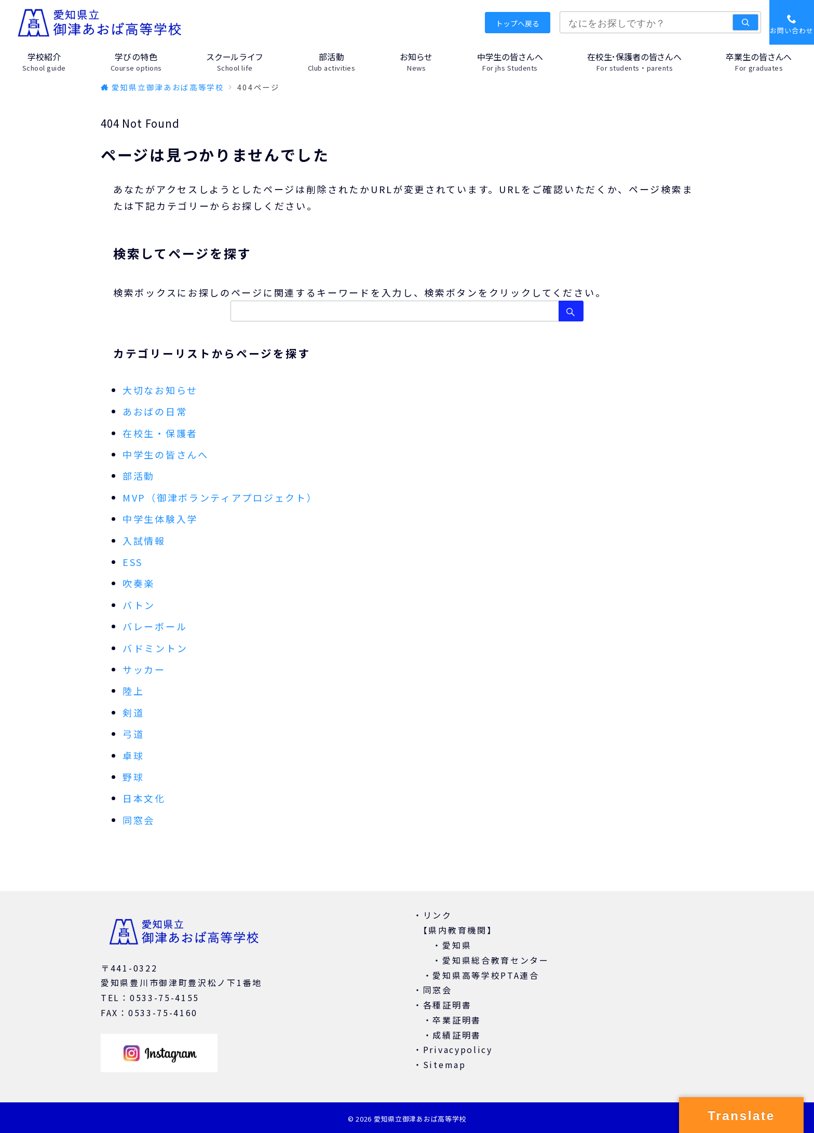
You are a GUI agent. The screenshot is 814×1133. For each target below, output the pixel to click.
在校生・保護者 (160, 433)
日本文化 (144, 798)
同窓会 (139, 820)
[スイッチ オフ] (791, 22)
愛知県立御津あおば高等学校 (420, 1119)
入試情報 (144, 540)
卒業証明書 (456, 1020)
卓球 (133, 755)
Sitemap (444, 1064)
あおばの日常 (155, 411)
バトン (139, 605)
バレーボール (155, 626)
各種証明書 (447, 1005)
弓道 (133, 733)
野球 (133, 777)
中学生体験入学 (160, 518)
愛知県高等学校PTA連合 (485, 975)
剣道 (133, 712)
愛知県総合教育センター (495, 960)
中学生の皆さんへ (166, 454)
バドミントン (155, 648)
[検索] (745, 22)
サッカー (144, 669)
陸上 (133, 690)
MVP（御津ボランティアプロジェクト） (220, 497)
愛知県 (456, 945)
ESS (133, 562)
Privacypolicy (458, 1049)
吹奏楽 (139, 583)
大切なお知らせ (160, 390)
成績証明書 (456, 1035)
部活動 (139, 475)
